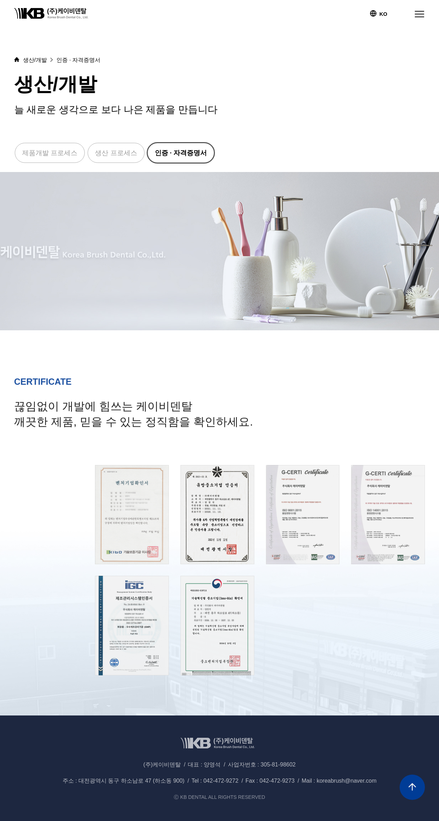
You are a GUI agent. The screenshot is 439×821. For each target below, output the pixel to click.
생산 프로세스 (116, 153)
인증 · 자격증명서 (181, 153)
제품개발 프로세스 (49, 153)
